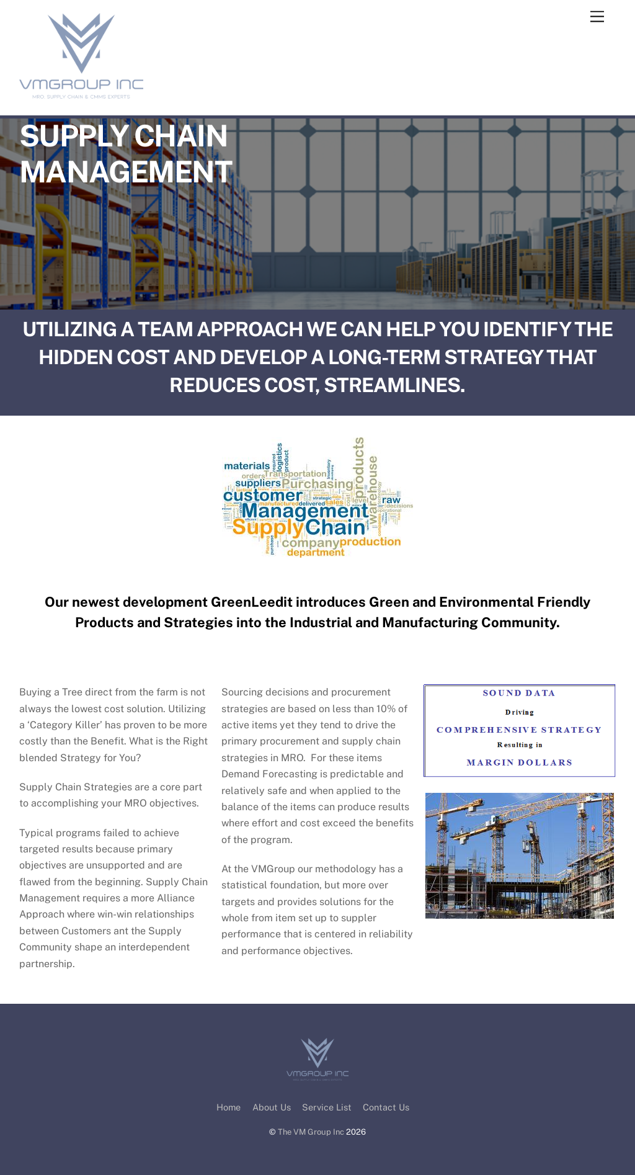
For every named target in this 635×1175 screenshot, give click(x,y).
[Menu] (597, 17)
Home (228, 1107)
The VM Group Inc (311, 1132)
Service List (327, 1107)
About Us (271, 1107)
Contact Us (386, 1107)
